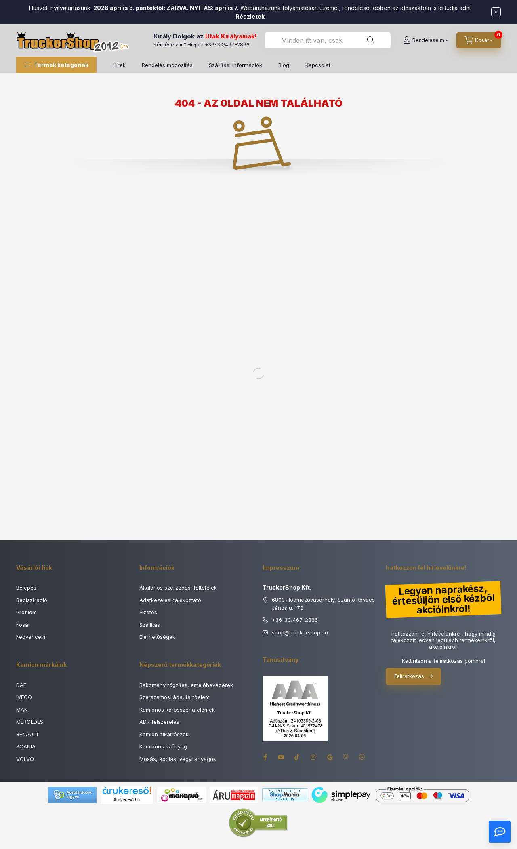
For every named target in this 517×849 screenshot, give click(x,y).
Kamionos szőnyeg (163, 746)
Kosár (23, 624)
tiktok (297, 757)
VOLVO (25, 759)
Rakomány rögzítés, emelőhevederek (186, 685)
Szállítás (149, 624)
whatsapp (362, 757)
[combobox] (328, 40)
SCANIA (26, 746)
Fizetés (148, 612)
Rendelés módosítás (167, 65)
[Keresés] (370, 40)
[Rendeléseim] (425, 40)
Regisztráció (31, 600)
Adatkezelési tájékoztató (170, 600)
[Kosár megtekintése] (478, 40)
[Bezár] (496, 12)
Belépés (26, 587)
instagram (313, 757)
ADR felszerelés (159, 721)
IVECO (24, 697)
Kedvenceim (31, 637)
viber (346, 757)
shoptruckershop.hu (300, 633)
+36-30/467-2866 (227, 45)
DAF (21, 685)
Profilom (26, 612)
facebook (265, 757)
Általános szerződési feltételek (178, 587)
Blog (283, 65)
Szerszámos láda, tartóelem (174, 697)
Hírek (119, 65)
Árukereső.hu (126, 799)
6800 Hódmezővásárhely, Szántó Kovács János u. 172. (323, 603)
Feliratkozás (409, 676)
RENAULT (27, 734)
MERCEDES (29, 721)
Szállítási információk (235, 65)
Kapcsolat (317, 65)
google (330, 757)
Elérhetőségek (157, 637)
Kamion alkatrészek (164, 734)
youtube (281, 757)
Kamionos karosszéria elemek (177, 709)
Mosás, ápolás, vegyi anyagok (177, 759)
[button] (56, 65)
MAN (22, 709)
